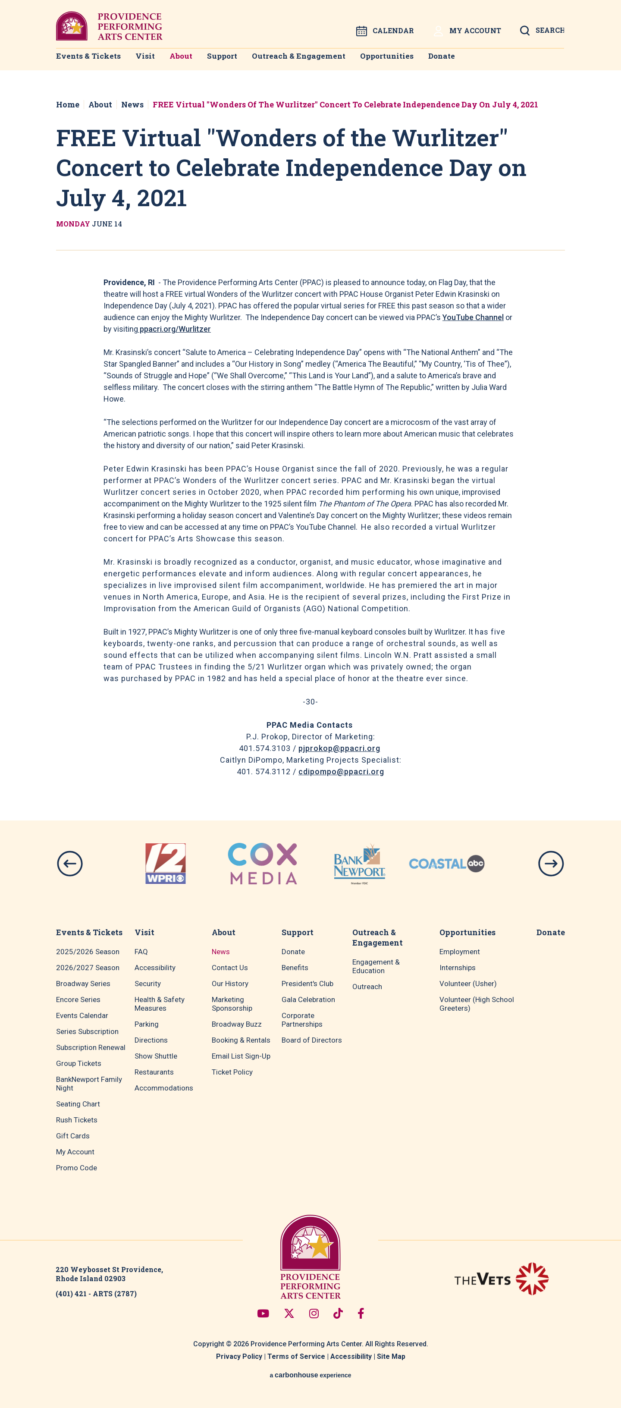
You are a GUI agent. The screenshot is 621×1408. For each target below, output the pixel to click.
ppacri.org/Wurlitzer (174, 328)
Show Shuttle (156, 1056)
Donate (459, 60)
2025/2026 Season (87, 951)
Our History (230, 983)
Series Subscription (87, 1031)
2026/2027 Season (87, 967)
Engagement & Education (376, 966)
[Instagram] (314, 1313)
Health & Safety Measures (160, 1003)
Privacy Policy (239, 1356)
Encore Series (78, 999)
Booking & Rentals (241, 1040)
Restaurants (154, 1072)
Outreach (367, 986)
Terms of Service (296, 1356)
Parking (147, 1024)
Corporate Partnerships (302, 1019)
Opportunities (400, 60)
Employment (459, 951)
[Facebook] (361, 1313)
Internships (457, 967)
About (186, 60)
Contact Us (230, 967)
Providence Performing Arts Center (109, 26)
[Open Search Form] (542, 33)
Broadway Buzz (237, 1024)
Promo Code (76, 1167)
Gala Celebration (308, 999)
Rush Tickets (76, 1120)
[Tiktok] (338, 1313)
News (132, 104)
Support (233, 60)
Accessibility (155, 967)
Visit (145, 60)
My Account (467, 31)
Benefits (295, 967)
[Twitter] (289, 1313)
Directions (151, 1040)
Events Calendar (82, 1015)
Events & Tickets (85, 60)
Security (148, 983)
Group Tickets (78, 1063)
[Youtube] (263, 1313)
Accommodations (164, 1088)
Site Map (391, 1356)
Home (67, 104)
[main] (310, 427)
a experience (310, 1375)
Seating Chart (78, 1104)
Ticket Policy (232, 1072)
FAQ (141, 951)
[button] (70, 864)
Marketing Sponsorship (232, 1003)
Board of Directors (312, 1040)
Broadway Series (83, 983)
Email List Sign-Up (241, 1056)
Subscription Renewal (90, 1047)
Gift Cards (73, 1135)
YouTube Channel (473, 317)
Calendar (385, 31)
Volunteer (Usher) (468, 983)
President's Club (307, 983)
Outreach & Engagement (311, 60)
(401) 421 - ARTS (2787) (96, 1293)
